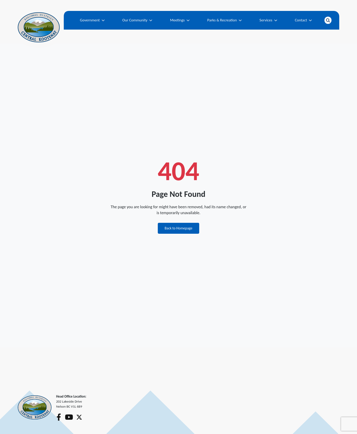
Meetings (180, 20)
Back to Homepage (178, 228)
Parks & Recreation (224, 20)
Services (268, 20)
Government (92, 20)
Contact (303, 20)
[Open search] (328, 20)
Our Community (137, 20)
